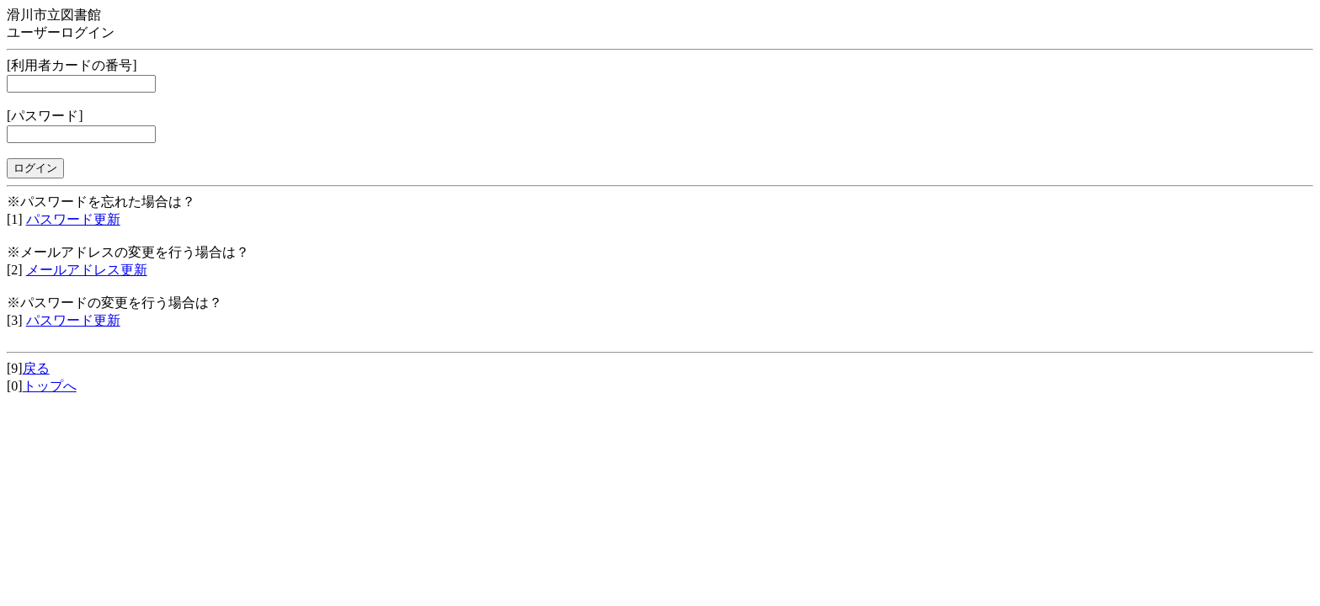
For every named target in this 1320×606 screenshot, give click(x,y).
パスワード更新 (73, 219)
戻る (36, 368)
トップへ (50, 386)
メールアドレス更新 (86, 270)
